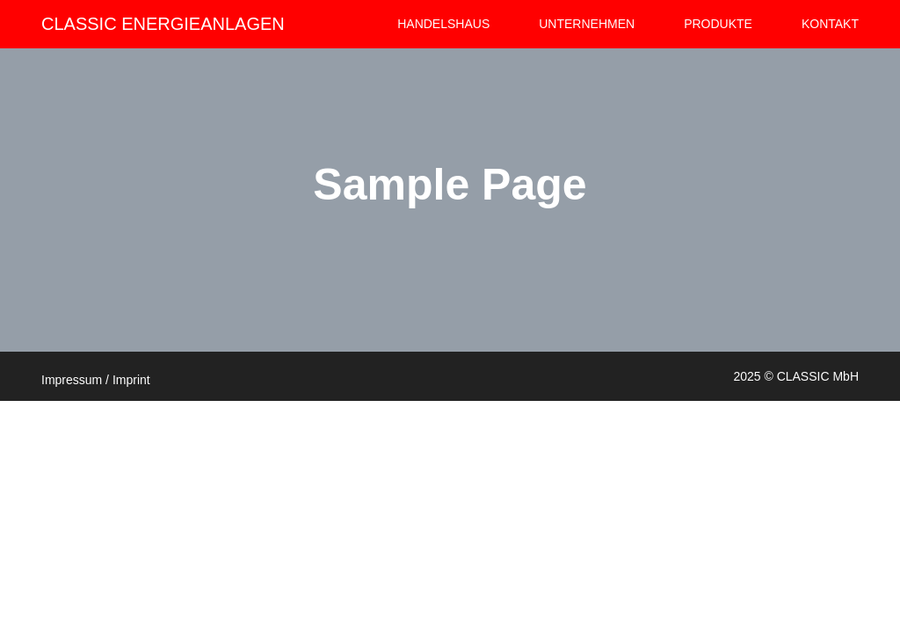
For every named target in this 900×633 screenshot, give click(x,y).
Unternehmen (587, 24)
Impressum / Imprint (95, 380)
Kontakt (830, 24)
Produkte (718, 24)
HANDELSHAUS (443, 24)
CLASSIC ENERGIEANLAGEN (163, 23)
